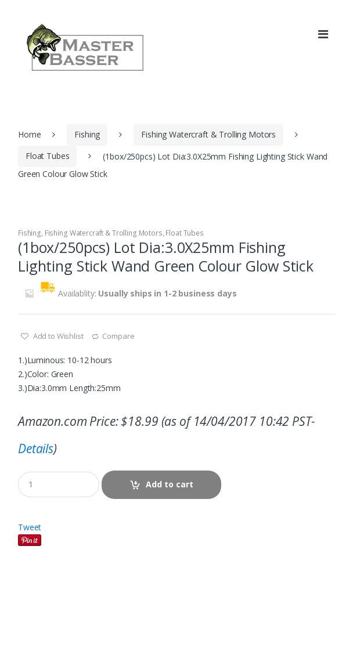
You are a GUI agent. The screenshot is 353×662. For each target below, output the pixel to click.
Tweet (29, 527)
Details (35, 448)
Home (29, 134)
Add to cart (169, 484)
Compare (118, 336)
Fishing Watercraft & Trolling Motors (208, 134)
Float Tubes (47, 155)
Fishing (87, 134)
